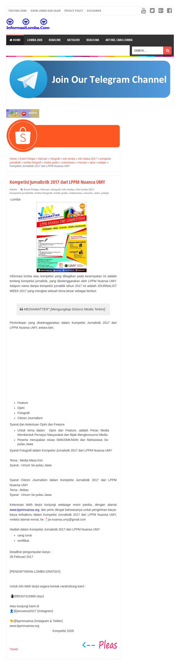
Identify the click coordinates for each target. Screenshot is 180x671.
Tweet (14, 649)
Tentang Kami (17, 11)
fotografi (56, 189)
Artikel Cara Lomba (119, 40)
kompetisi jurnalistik (21, 193)
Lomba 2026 (34, 40)
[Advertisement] (63, 365)
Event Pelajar (31, 189)
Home (14, 40)
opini (97, 193)
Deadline (55, 40)
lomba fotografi (43, 193)
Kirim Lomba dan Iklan (46, 11)
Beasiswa (92, 40)
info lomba (68, 189)
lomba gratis (61, 193)
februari (45, 189)
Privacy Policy (73, 11)
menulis (88, 193)
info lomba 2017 (85, 189)
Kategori (73, 40)
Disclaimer (94, 11)
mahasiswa (75, 193)
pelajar (105, 193)
